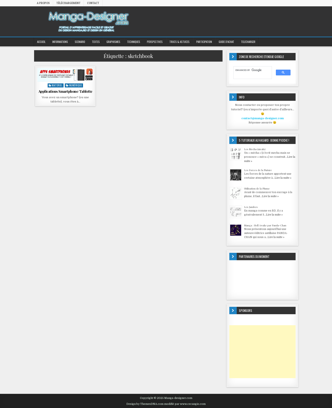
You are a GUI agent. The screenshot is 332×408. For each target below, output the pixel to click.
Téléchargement (68, 3)
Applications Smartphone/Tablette (65, 91)
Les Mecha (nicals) (255, 149)
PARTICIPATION (204, 42)
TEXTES (96, 42)
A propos (43, 3)
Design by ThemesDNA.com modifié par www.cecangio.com (166, 403)
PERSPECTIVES (155, 42)
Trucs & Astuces (179, 42)
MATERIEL (57, 85)
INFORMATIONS (60, 42)
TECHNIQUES (133, 42)
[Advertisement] (262, 351)
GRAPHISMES (113, 42)
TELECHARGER (248, 42)
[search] (250, 70)
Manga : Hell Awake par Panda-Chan (265, 225)
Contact (93, 3)
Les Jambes (251, 207)
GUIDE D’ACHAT (226, 42)
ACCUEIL (41, 42)
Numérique (75, 85)
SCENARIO (80, 42)
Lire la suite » (283, 177)
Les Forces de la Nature (258, 170)
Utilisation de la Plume (257, 188)
